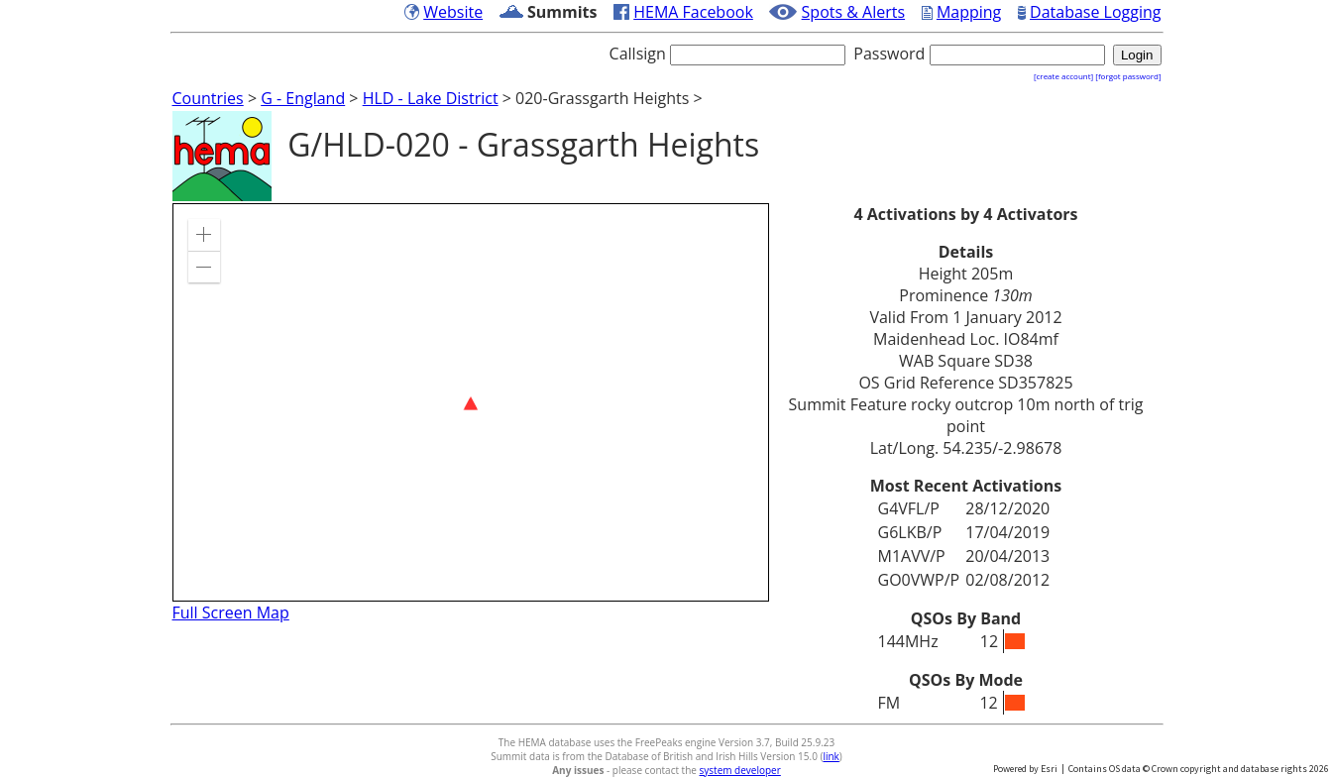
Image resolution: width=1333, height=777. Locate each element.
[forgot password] (1128, 75)
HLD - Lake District (431, 98)
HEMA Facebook (693, 12)
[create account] (1063, 75)
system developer (740, 770)
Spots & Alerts (854, 12)
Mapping (969, 12)
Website (453, 12)
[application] (470, 402)
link (830, 756)
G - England (303, 98)
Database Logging (1095, 12)
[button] (204, 235)
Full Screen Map (230, 612)
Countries (208, 98)
